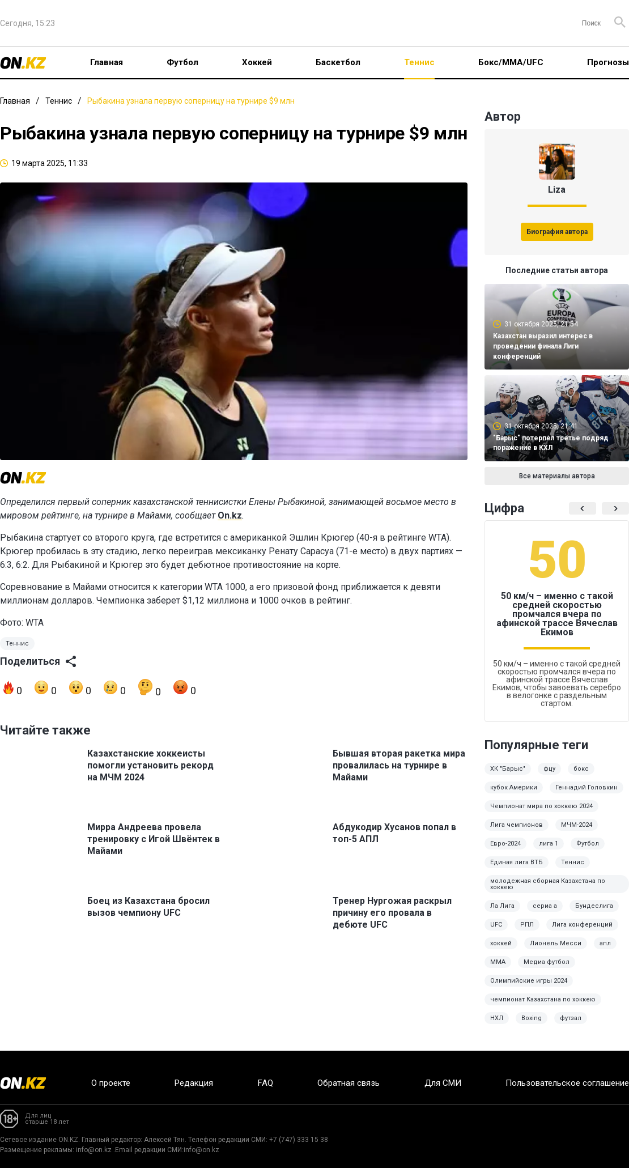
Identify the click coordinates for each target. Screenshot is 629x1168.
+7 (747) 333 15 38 (298, 1140)
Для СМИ (442, 1083)
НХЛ (496, 1018)
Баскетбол (338, 62)
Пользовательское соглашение (567, 1083)
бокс (581, 768)
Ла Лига (502, 906)
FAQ (265, 1083)
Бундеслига (594, 906)
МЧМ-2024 (576, 825)
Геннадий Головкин (586, 787)
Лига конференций (582, 924)
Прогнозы (608, 62)
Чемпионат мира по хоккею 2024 (541, 806)
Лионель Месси (555, 943)
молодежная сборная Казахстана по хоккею (547, 884)
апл (605, 943)
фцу (549, 768)
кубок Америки (513, 787)
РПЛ (527, 924)
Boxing (531, 1018)
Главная (106, 62)
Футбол (182, 62)
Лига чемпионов (516, 825)
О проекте (110, 1083)
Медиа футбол (547, 962)
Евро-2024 (505, 843)
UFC (496, 924)
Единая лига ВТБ (516, 862)
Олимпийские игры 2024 (528, 980)
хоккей (501, 943)
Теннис (419, 62)
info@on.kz (94, 1150)
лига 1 (548, 843)
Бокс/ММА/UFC (510, 62)
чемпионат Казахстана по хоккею (543, 999)
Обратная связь (348, 1083)
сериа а (545, 906)
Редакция (194, 1083)
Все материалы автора (557, 476)
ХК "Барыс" (507, 768)
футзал (570, 1018)
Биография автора (557, 232)
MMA (497, 962)
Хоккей (257, 62)
